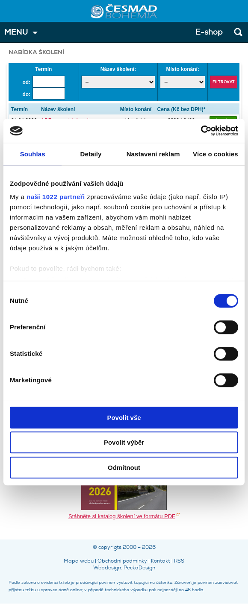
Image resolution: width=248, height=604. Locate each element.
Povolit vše (124, 417)
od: (26, 82)
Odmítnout (124, 467)
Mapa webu (79, 560)
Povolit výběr (124, 442)
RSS (179, 560)
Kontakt (160, 560)
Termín (43, 69)
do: (26, 94)
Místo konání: (182, 69)
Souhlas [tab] (32, 154)
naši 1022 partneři (56, 196)
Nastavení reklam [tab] (153, 154)
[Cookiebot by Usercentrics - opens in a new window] (200, 130)
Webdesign (107, 567)
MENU (16, 32)
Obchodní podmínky (122, 560)
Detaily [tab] (91, 154)
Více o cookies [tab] (215, 154)
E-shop (208, 32)
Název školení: (118, 69)
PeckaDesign (139, 567)
